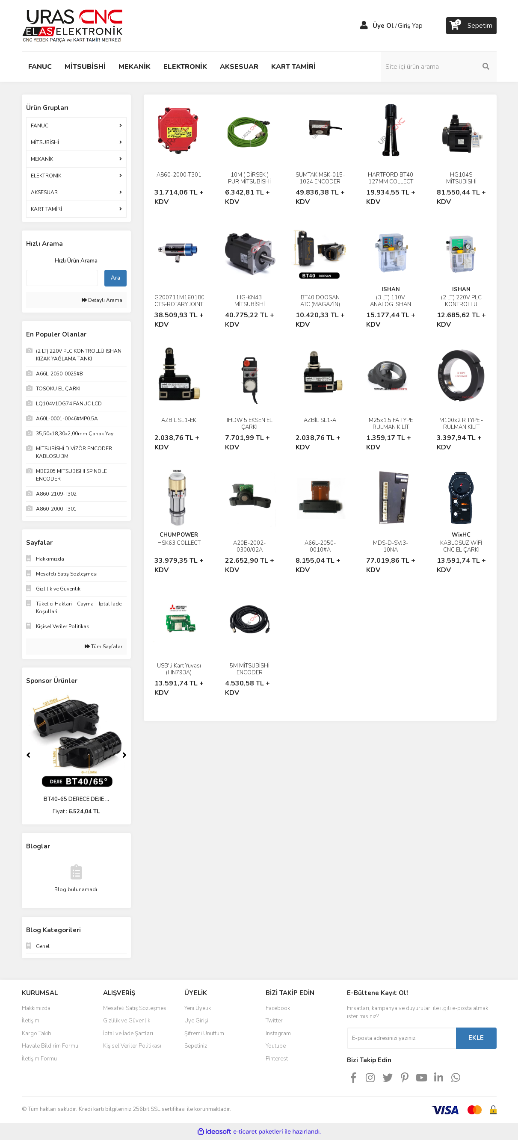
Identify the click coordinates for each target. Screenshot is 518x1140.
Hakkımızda (36, 1008)
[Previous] (28, 755)
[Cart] (471, 25)
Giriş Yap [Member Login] (410, 25)
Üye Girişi (196, 1021)
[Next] (124, 755)
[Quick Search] (62, 278)
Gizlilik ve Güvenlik (126, 1021)
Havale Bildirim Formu (50, 1046)
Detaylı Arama (102, 300)
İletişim (30, 1021)
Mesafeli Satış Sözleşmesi (135, 1008)
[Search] (439, 67)
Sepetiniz (195, 1046)
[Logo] (72, 25)
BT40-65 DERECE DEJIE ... (76, 799)
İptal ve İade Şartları (128, 1033)
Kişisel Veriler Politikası (132, 1046)
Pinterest (277, 1059)
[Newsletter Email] (401, 1038)
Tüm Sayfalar (103, 646)
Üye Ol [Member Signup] (383, 25)
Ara (115, 278)
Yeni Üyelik (197, 1008)
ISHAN (391, 289)
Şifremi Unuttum (204, 1033)
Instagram (278, 1033)
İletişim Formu (39, 1059)
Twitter (274, 1021)
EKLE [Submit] (476, 1038)
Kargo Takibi (37, 1033)
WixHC (461, 535)
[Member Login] (364, 25)
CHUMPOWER (179, 535)
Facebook (278, 1008)
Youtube (276, 1046)
